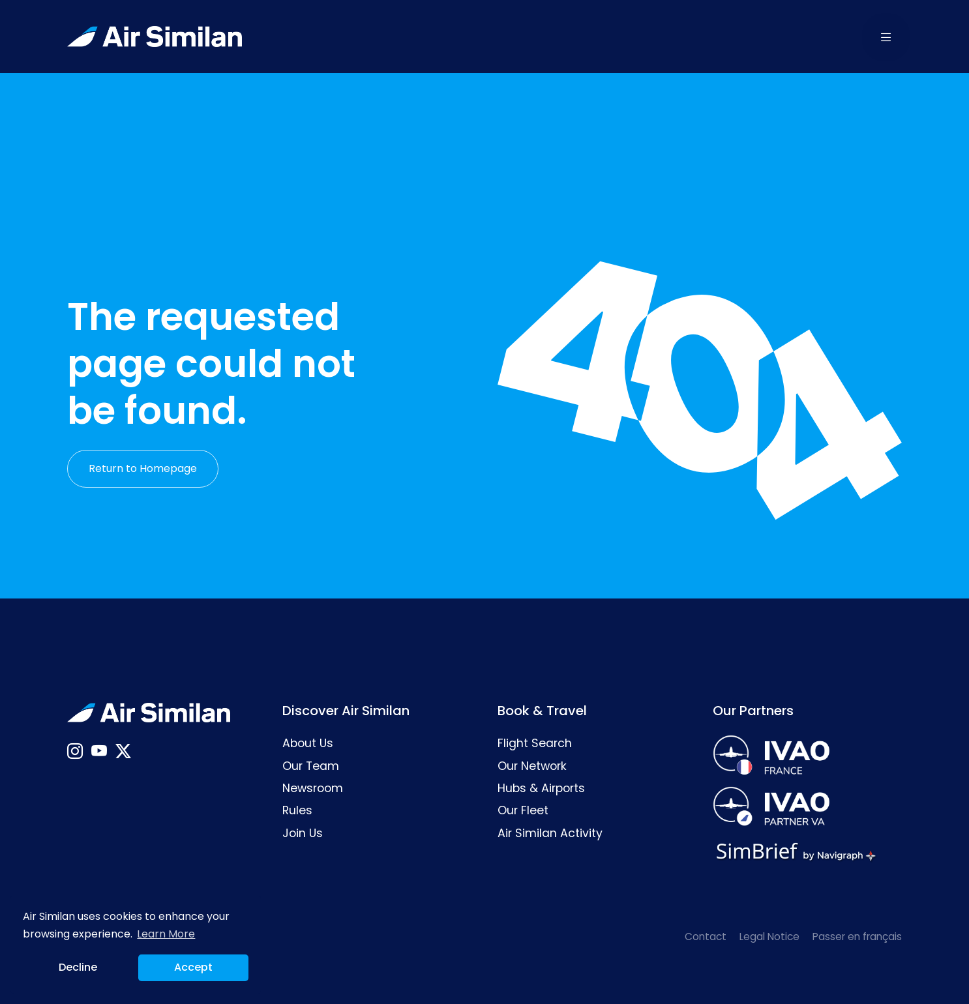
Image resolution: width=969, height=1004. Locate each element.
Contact (705, 936)
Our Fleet (523, 810)
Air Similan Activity (550, 833)
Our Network (532, 766)
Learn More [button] (166, 933)
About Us (307, 743)
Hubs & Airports (541, 788)
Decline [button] (78, 967)
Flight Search (535, 743)
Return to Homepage (143, 468)
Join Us (302, 833)
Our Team (310, 766)
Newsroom (312, 788)
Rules (297, 810)
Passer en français (857, 936)
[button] (886, 36)
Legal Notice (769, 936)
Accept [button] (193, 967)
